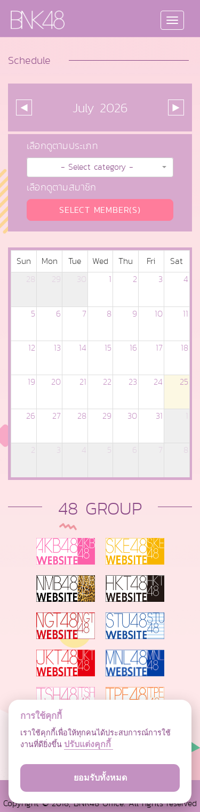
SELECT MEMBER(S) (100, 210)
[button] (100, 167)
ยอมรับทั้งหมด (100, 778)
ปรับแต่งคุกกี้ (88, 744)
